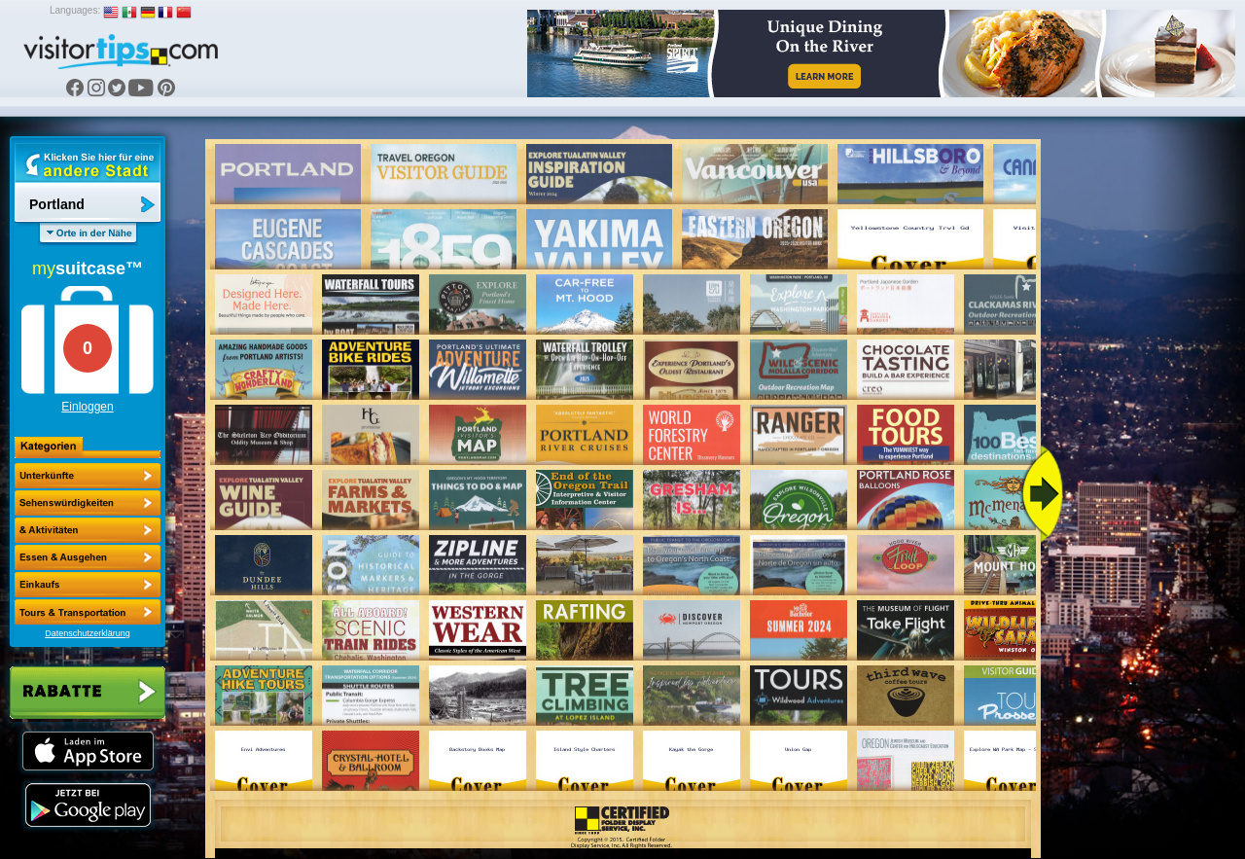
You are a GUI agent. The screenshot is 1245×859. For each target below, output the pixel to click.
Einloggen (87, 406)
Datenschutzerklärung (87, 633)
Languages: (75, 10)
